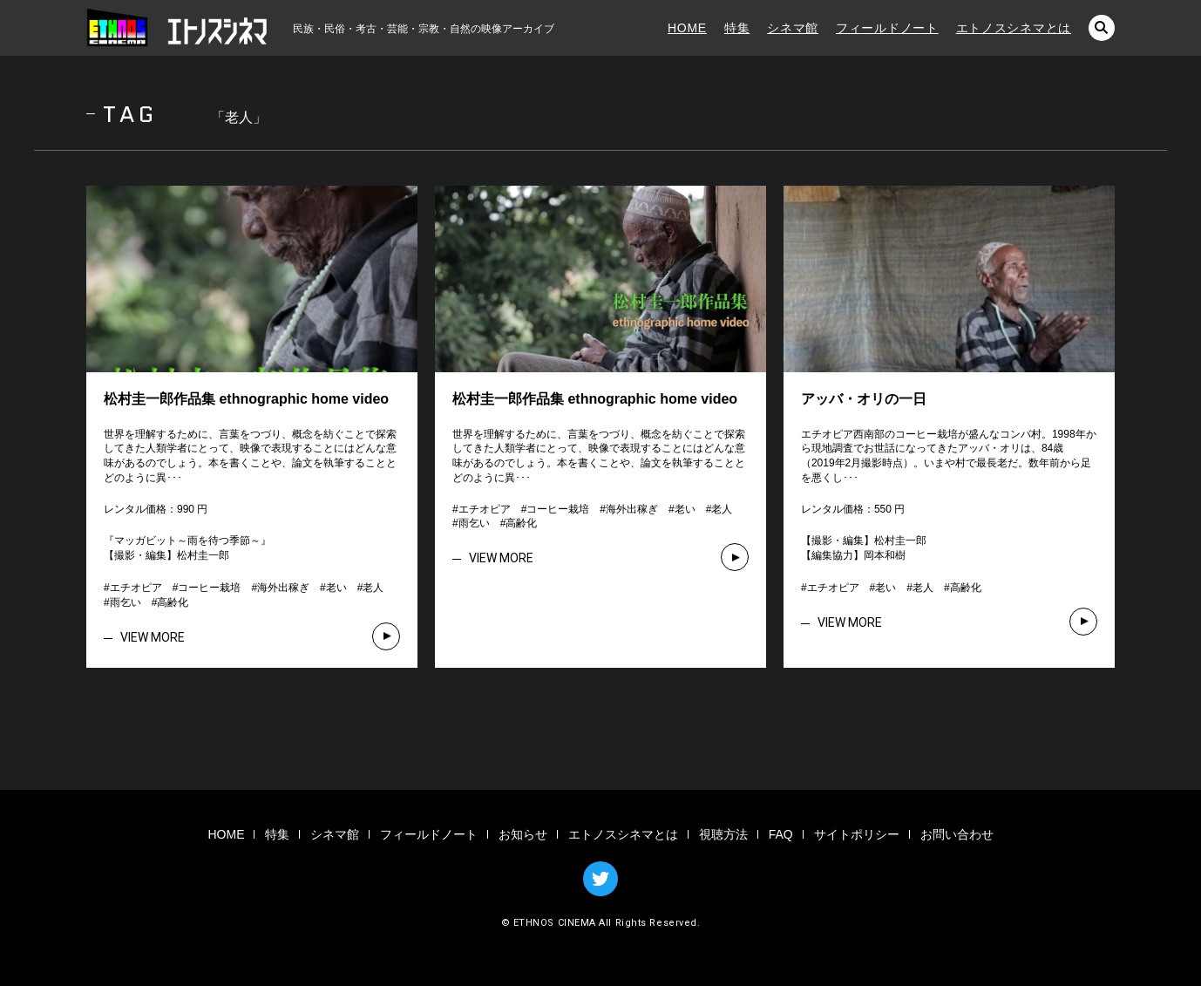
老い (336, 587)
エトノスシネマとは (1013, 28)
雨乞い (125, 602)
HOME (687, 28)
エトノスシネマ (177, 28)
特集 (737, 28)
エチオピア (136, 587)
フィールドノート (887, 28)
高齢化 (172, 602)
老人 (373, 587)
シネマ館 (792, 28)
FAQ (781, 834)
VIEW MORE (152, 637)
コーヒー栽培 (209, 587)
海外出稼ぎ (283, 587)
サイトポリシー (856, 834)
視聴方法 (723, 834)
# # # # (891, 587)
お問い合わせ (957, 834)
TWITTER (600, 878)
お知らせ (523, 834)
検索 (1102, 28)
